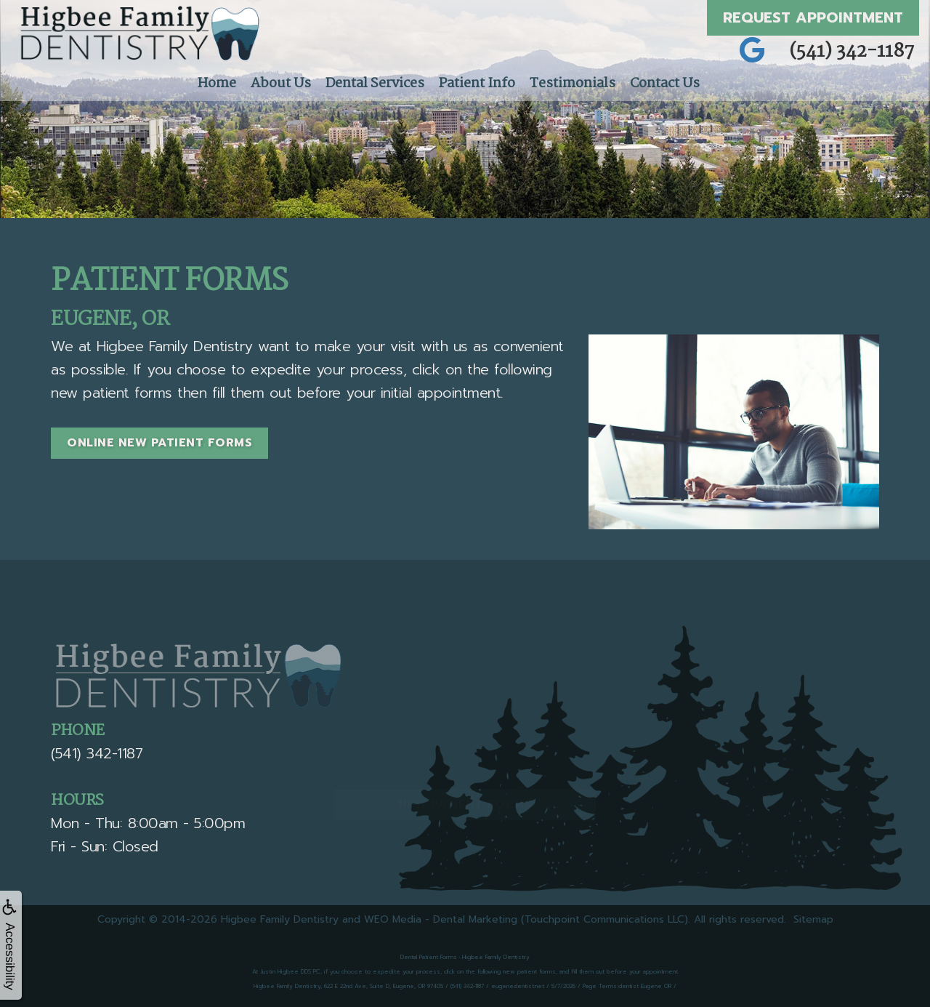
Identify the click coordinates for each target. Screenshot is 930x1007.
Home (217, 84)
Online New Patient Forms (159, 443)
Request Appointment (813, 17)
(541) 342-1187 (852, 51)
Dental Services (375, 84)
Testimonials (572, 84)
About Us (281, 84)
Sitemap (813, 919)
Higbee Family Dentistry (280, 919)
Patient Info (477, 84)
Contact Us (665, 84)
